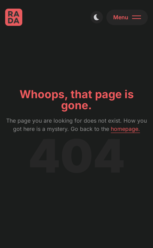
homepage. (125, 128)
